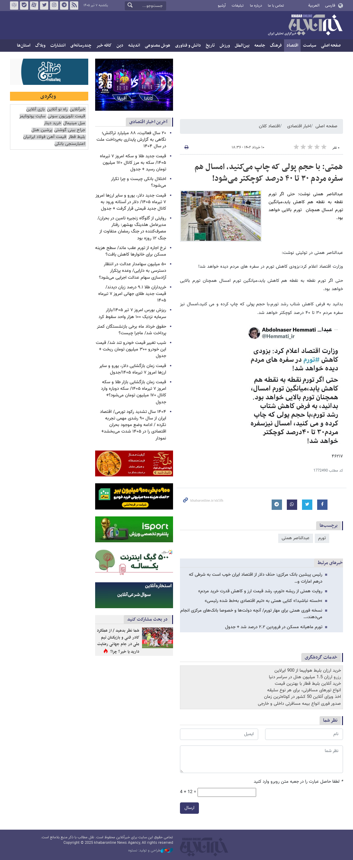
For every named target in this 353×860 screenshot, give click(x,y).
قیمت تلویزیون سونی (66, 116)
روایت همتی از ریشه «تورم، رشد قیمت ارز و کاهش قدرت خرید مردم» (260, 591)
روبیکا (14, 5)
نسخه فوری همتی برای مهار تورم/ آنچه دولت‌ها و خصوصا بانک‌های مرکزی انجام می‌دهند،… (251, 614)
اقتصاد (292, 45)
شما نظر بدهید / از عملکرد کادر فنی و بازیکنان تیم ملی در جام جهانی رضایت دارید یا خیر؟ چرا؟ (118, 641)
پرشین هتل (41, 130)
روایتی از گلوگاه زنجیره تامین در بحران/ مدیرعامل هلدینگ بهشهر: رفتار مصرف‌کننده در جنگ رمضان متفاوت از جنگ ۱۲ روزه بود (132, 228)
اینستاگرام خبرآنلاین (54, 5)
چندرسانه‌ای (80, 45)
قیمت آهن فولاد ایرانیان (44, 137)
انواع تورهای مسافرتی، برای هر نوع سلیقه (304, 690)
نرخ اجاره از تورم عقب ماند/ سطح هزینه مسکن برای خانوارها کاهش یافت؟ (130, 251)
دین (120, 45)
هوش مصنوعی (157, 45)
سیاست (309, 45)
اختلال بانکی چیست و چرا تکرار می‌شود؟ (138, 182)
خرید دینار (52, 123)
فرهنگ (276, 45)
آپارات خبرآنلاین (34, 5)
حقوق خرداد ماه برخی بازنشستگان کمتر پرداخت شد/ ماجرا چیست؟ (131, 330)
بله (24, 5)
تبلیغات (238, 6)
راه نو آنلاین (57, 109)
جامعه (259, 45)
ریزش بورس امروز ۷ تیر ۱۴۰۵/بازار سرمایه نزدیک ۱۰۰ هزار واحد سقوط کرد (132, 313)
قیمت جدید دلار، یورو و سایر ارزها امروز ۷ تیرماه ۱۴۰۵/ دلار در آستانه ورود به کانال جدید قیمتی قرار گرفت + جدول (130, 202)
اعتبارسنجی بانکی (69, 144)
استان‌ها (23, 45)
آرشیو (222, 6)
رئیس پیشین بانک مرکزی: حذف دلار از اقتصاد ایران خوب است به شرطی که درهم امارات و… (255, 578)
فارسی (330, 5)
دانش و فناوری (188, 45)
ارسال (189, 807)
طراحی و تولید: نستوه (150, 850)
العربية (314, 5)
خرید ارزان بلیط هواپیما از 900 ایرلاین (307, 670)
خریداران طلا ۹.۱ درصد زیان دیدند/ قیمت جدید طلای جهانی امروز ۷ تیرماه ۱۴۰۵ (132, 294)
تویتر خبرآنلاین (44, 5)
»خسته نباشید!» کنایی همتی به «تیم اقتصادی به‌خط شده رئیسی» (263, 600)
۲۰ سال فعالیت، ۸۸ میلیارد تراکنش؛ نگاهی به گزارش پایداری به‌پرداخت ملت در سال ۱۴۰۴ (131, 140)
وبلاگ (40, 45)
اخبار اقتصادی (299, 126)
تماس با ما (276, 6)
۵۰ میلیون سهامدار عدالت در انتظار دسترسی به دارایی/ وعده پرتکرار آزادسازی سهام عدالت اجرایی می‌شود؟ (132, 271)
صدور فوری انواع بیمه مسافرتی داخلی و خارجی (299, 703)
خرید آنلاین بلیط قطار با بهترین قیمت (308, 683)
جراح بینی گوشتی (69, 130)
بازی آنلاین (35, 109)
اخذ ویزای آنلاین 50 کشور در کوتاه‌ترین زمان (302, 696)
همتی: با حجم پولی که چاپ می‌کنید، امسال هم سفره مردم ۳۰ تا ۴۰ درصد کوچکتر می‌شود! (268, 173)
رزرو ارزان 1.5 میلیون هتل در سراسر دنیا (305, 677)
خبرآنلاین (305, 25)
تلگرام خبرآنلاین (64, 5)
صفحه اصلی (331, 45)
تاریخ (210, 45)
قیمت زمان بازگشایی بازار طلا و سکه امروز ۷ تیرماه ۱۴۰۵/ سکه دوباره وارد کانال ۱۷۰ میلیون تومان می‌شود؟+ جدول (133, 392)
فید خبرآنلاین (74, 5)
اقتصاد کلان (269, 126)
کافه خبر (104, 45)
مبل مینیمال (74, 123)
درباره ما (256, 6)
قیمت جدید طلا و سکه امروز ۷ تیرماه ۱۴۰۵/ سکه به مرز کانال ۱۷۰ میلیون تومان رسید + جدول (133, 163)
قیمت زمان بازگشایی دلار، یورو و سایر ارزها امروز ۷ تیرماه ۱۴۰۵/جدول (132, 369)
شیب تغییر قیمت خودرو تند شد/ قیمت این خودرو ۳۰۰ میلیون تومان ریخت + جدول (131, 349)
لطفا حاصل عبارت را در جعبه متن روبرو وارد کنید (298, 782)
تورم (322, 538)
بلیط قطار (76, 137)
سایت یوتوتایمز (32, 116)
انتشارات (57, 45)
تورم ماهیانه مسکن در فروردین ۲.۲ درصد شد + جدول (273, 627)
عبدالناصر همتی (296, 538)
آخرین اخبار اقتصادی (148, 122)
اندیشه (134, 45)
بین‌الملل (242, 45)
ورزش (225, 45)
